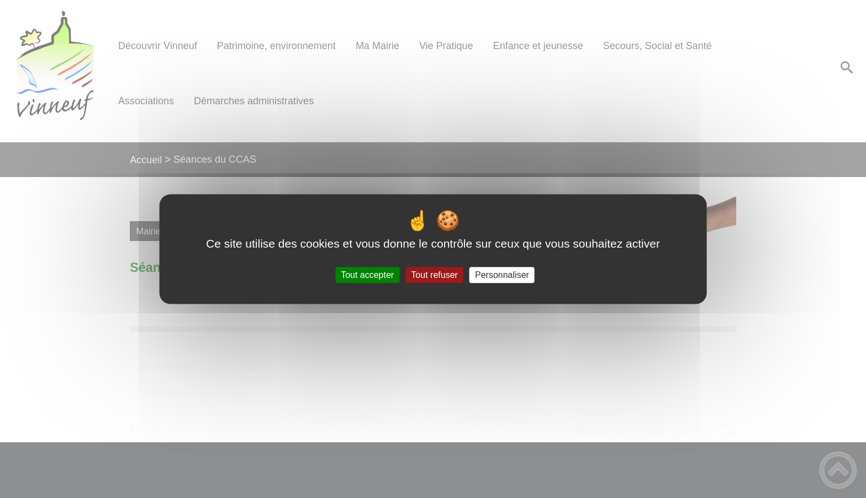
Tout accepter (367, 275)
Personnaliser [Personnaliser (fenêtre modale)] (502, 275)
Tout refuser (434, 275)
